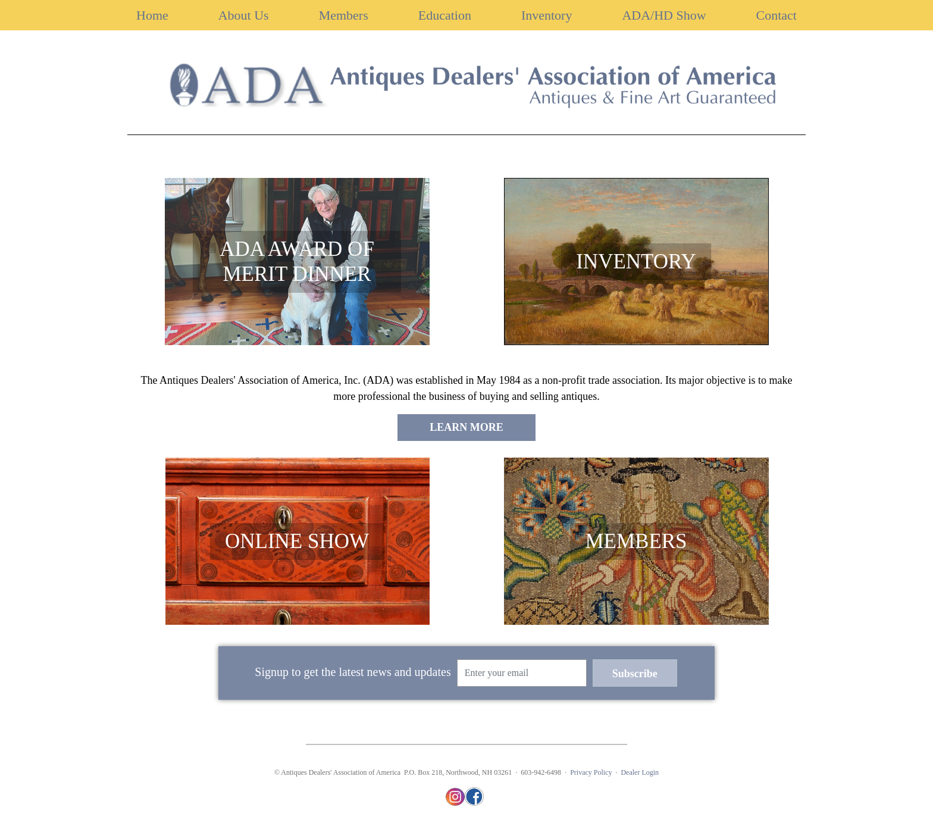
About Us (243, 15)
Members (343, 15)
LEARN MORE (466, 427)
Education (444, 15)
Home (152, 15)
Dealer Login (640, 772)
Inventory (546, 15)
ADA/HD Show (664, 15)
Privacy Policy (591, 772)
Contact (776, 15)
